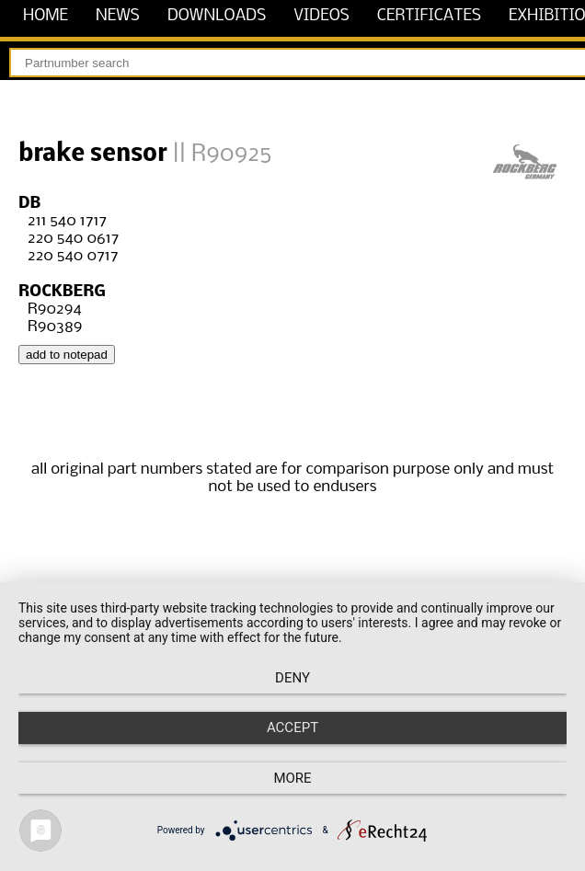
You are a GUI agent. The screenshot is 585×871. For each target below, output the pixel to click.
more (292, 778)
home (45, 16)
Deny (292, 678)
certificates (429, 16)
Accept (292, 727)
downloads (216, 16)
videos (321, 16)
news (118, 16)
